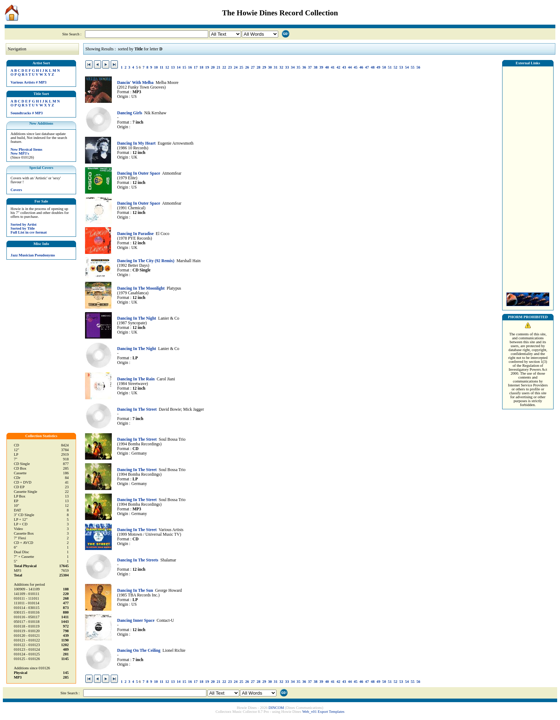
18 (202, 67)
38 (316, 67)
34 (293, 67)
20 (213, 67)
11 (161, 67)
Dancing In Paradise (135, 233)
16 (190, 67)
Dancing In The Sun (135, 590)
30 (270, 67)
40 (327, 67)
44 (350, 67)
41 (333, 67)
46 (361, 67)
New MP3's (20, 153)
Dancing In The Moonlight (141, 288)
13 (173, 67)
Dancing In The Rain (136, 379)
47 (367, 67)
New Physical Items (26, 149)
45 (356, 67)
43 (344, 67)
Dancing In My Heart (136, 143)
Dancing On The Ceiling (138, 650)
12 (167, 67)
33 (287, 67)
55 (413, 67)
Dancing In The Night (136, 318)
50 (384, 67)
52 (396, 67)
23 (230, 67)
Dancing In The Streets (137, 560)
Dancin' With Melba (135, 82)
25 (241, 67)
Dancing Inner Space (136, 620)
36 (304, 67)
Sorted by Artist (24, 224)
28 (258, 67)
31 (276, 67)
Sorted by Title (23, 228)
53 (401, 67)
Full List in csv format (29, 232)
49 (378, 67)
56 (418, 67)
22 (224, 67)
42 (338, 67)
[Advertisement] (527, 177)
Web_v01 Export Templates (323, 712)
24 (236, 67)
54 (407, 67)
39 (321, 67)
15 (184, 67)
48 (373, 67)
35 (298, 67)
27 (253, 67)
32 (281, 67)
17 (196, 67)
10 (156, 67)
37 (310, 67)
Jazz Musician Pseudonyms (33, 255)
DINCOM (276, 708)
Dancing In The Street (137, 409)
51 (390, 67)
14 (179, 67)
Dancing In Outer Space (138, 173)
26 (247, 67)
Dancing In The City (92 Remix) (145, 261)
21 (219, 67)
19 (207, 67)
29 (264, 67)
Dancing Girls (129, 113)
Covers (16, 190)
